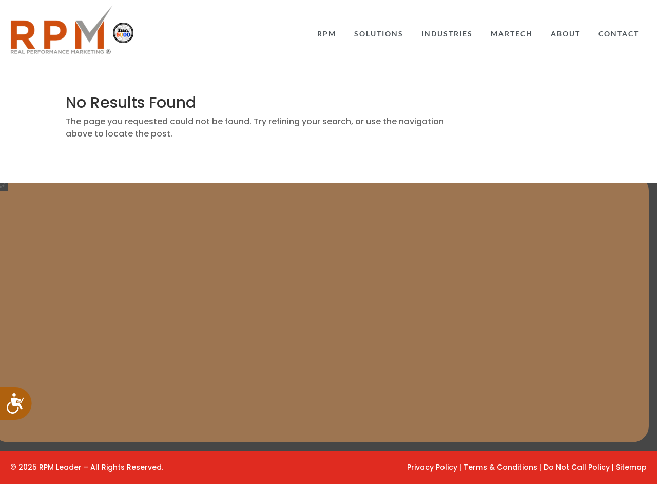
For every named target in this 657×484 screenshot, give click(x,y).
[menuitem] (327, 32)
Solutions (378, 33)
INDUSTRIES (447, 33)
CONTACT (618, 33)
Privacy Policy (432, 467)
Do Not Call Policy (578, 467)
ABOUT (566, 33)
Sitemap (631, 467)
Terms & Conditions (501, 467)
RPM (326, 33)
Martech (512, 33)
